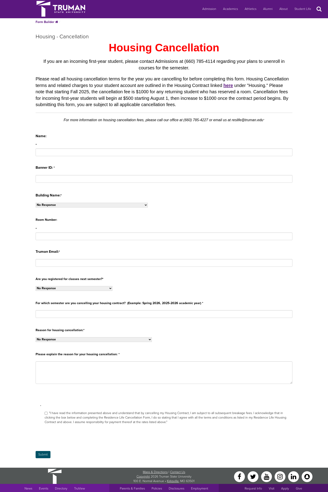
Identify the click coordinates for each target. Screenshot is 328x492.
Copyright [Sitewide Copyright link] (143, 476)
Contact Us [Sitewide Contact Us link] (177, 472)
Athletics (250, 9)
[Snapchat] (307, 476)
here (228, 85)
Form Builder (47, 22)
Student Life (302, 9)
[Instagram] (280, 476)
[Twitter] (253, 476)
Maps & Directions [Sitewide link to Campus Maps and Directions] (155, 472)
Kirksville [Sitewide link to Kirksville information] (173, 481)
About (283, 9)
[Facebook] (240, 476)
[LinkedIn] (294, 476)
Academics (230, 9)
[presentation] (70, 442)
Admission (209, 9)
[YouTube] (267, 476)
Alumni (268, 9)
